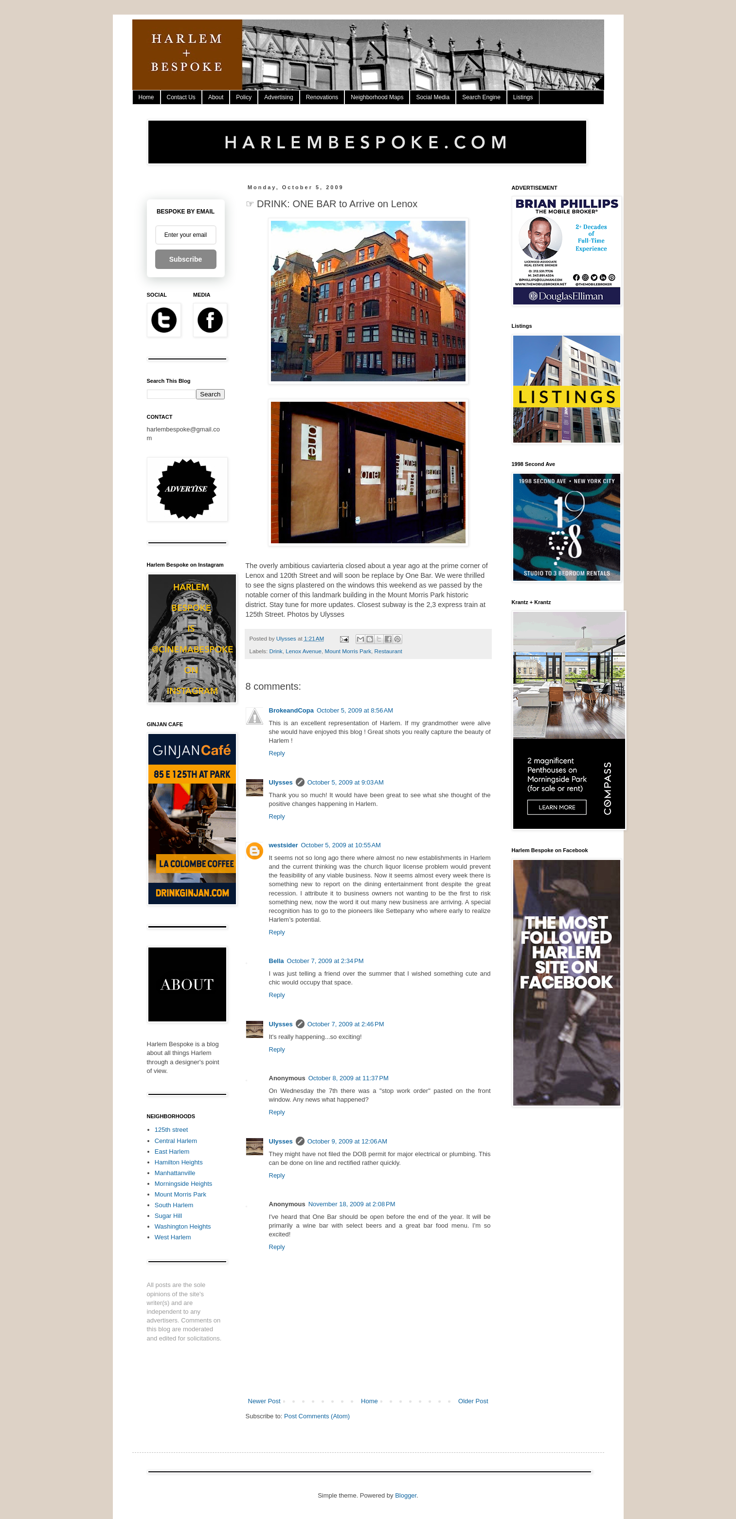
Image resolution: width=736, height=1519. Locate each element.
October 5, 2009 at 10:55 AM (340, 845)
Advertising (278, 97)
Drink (275, 651)
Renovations (322, 97)
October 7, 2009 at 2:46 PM (345, 1024)
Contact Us (181, 97)
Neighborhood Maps (377, 97)
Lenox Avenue (304, 651)
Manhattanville (175, 1173)
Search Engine (481, 97)
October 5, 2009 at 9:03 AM (345, 782)
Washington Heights (183, 1226)
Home (146, 97)
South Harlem (174, 1205)
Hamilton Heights (179, 1162)
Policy (243, 97)
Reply (277, 753)
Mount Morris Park (348, 651)
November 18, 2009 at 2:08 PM (351, 1204)
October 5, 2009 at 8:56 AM (355, 710)
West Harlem (173, 1237)
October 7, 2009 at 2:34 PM (325, 961)
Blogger (405, 1495)
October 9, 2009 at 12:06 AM (347, 1141)
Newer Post (264, 1401)
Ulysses (281, 782)
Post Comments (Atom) (317, 1416)
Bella (276, 961)
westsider (283, 845)
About (215, 97)
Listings (523, 97)
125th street (171, 1129)
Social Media (432, 97)
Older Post (473, 1401)
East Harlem (172, 1151)
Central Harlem (176, 1140)
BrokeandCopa (291, 710)
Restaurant (388, 651)
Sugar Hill (168, 1215)
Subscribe (185, 259)
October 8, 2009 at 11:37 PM (348, 1078)
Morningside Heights (184, 1183)
